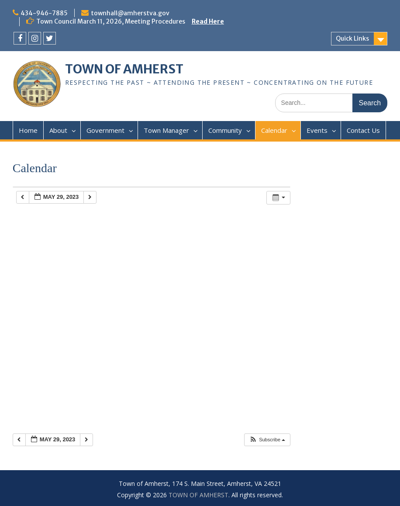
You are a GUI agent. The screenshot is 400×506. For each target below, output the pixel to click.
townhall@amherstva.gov (130, 13)
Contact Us (363, 130)
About (58, 130)
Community (225, 130)
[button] (267, 440)
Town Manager (166, 130)
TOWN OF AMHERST (124, 69)
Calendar (274, 130)
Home (28, 130)
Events (317, 130)
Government (105, 130)
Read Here (208, 21)
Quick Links (352, 38)
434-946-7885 (44, 13)
